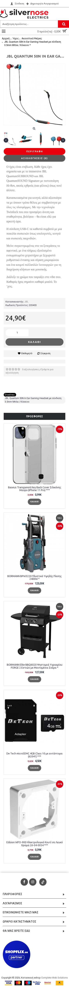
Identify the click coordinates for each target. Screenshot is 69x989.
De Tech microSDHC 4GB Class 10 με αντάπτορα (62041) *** (34, 755)
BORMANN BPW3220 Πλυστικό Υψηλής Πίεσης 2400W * (34, 577)
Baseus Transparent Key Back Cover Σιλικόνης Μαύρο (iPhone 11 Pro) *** (34, 489)
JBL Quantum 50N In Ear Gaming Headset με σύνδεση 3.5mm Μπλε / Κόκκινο (33, 400)
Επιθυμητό (26, 353)
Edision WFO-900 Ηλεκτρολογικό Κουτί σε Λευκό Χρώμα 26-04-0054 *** (34, 844)
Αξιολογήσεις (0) (34, 158)
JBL (26, 301)
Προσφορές (34, 416)
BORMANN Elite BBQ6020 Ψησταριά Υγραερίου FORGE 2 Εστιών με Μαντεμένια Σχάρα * (34, 666)
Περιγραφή (34, 151)
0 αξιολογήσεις (30, 369)
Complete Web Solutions (54, 977)
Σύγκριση (45, 353)
